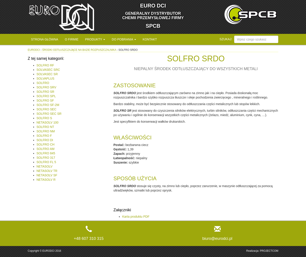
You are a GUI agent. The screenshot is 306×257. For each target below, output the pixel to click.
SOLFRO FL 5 (46, 162)
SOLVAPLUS (45, 78)
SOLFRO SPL (46, 96)
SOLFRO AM (45, 149)
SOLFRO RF (45, 65)
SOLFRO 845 (45, 153)
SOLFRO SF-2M (47, 105)
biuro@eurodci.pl (217, 238)
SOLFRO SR (45, 91)
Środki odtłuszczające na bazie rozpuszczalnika (79, 49)
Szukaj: (226, 39)
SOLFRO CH (45, 144)
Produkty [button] (95, 39)
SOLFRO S (44, 118)
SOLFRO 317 (45, 157)
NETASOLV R (46, 179)
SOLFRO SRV (46, 87)
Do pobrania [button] (124, 39)
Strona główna (44, 39)
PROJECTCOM (269, 250)
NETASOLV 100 (47, 122)
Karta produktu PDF (135, 216)
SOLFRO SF (45, 100)
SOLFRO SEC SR (49, 113)
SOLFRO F (44, 135)
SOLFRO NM (45, 131)
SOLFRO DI (44, 140)
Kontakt (150, 39)
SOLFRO (42, 83)
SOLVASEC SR (47, 74)
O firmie (71, 39)
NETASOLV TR (46, 171)
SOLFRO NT (45, 127)
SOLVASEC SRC (48, 69)
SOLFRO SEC (46, 109)
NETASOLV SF (46, 175)
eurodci (34, 49)
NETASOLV (44, 166)
